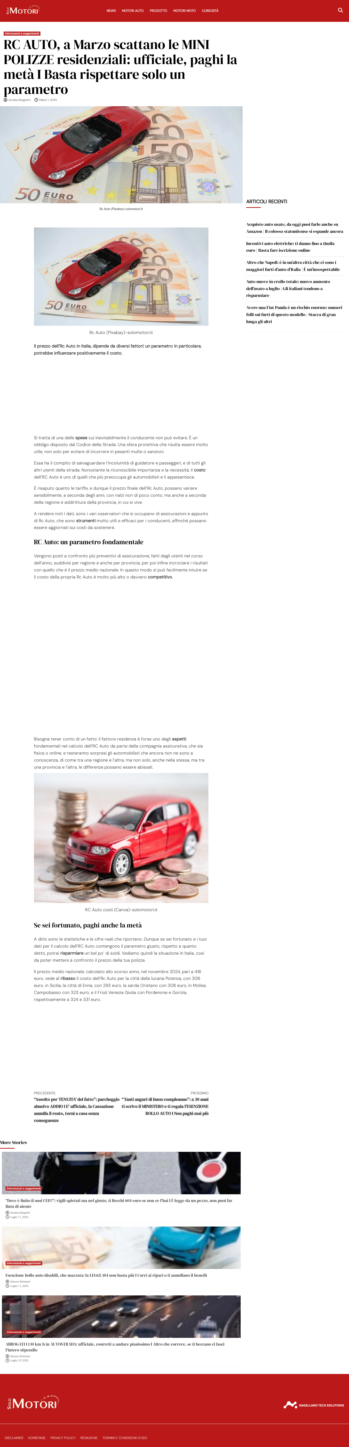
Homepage (37, 1438)
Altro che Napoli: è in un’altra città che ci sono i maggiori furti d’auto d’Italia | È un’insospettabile (293, 265)
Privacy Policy (63, 1438)
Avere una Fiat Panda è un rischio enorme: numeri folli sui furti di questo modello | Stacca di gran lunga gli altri (294, 314)
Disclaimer (14, 1438)
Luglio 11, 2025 (19, 1217)
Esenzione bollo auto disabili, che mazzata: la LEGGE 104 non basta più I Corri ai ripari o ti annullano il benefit (106, 1275)
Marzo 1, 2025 (48, 100)
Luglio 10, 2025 (19, 1360)
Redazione (89, 1438)
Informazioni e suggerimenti (22, 33)
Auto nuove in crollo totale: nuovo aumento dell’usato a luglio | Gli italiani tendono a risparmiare (288, 288)
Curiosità (210, 11)
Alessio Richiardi (20, 1281)
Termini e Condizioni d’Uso (125, 1438)
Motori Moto (184, 11)
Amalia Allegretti (19, 100)
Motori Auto (133, 11)
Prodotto (158, 11)
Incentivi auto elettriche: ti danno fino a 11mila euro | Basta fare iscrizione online (290, 246)
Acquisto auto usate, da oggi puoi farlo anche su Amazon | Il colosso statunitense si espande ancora (294, 227)
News (111, 11)
